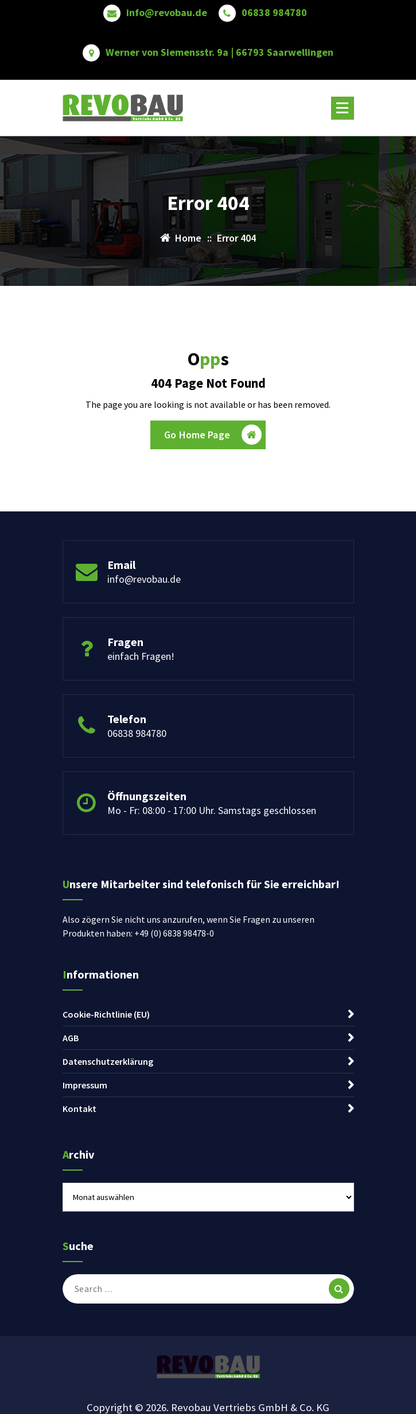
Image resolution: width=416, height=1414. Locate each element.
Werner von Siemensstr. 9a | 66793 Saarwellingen (219, 52)
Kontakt (79, 1108)
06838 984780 (274, 12)
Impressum (85, 1085)
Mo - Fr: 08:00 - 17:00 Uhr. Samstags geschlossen (211, 810)
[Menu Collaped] (342, 108)
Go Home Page (213, 435)
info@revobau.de (166, 12)
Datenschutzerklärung (108, 1061)
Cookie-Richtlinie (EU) (106, 1014)
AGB (71, 1038)
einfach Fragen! (140, 656)
